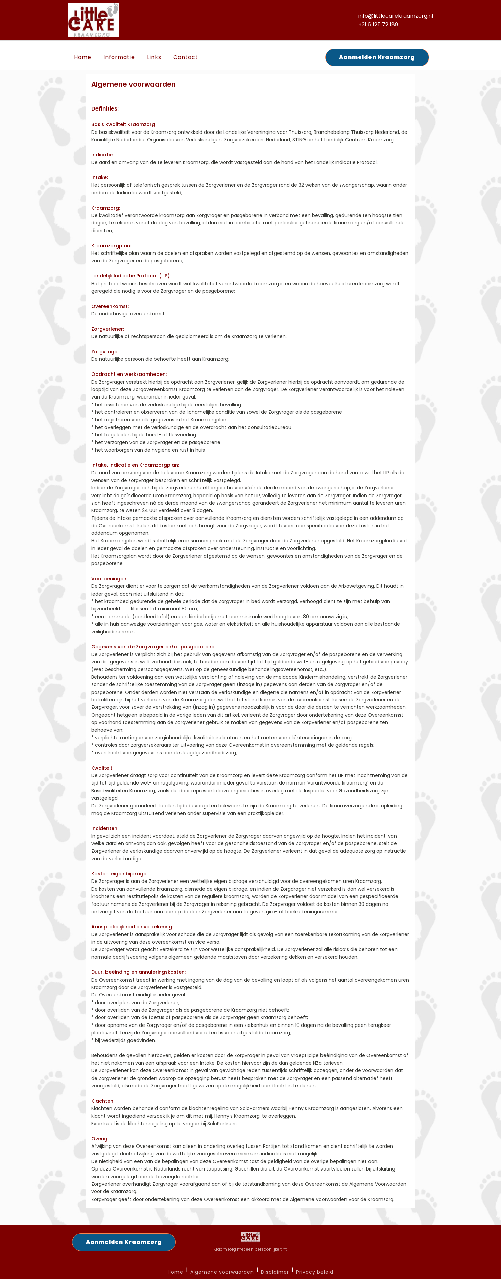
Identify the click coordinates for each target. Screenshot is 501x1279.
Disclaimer (275, 1272)
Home (82, 57)
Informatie (119, 57)
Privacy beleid (314, 1272)
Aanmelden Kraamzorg (377, 57)
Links (154, 57)
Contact (185, 57)
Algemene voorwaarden (222, 1272)
